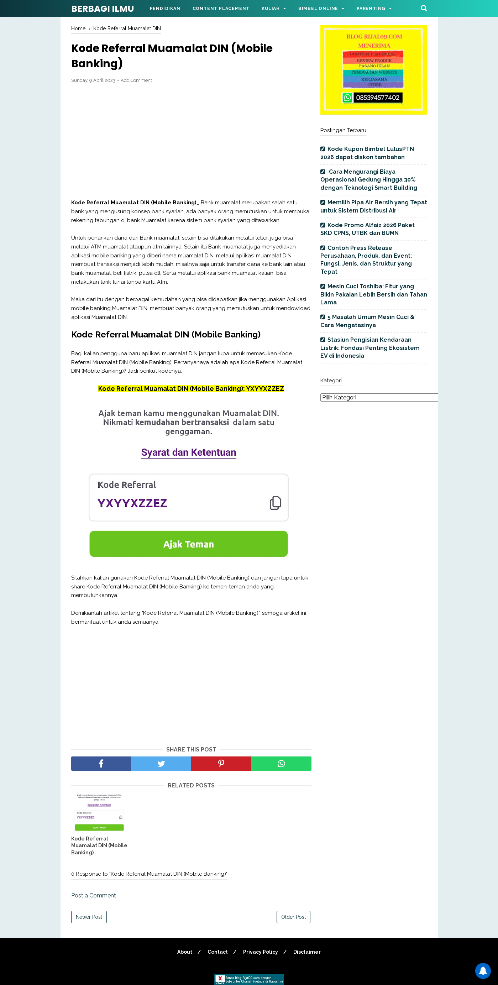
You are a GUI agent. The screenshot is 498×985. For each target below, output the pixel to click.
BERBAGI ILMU (102, 8)
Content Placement (221, 8)
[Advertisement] (191, 141)
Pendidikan (165, 8)
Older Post (293, 917)
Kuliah (271, 8)
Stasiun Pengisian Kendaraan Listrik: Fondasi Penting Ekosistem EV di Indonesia (370, 347)
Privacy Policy (260, 952)
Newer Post (89, 917)
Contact (218, 952)
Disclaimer (307, 952)
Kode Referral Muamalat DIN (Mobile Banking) (99, 845)
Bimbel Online (318, 8)
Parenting (371, 8)
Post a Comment (93, 895)
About (184, 952)
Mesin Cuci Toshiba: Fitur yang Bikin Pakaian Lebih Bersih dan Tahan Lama (373, 294)
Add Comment (136, 80)
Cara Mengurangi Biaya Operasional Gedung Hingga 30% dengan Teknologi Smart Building (368, 179)
